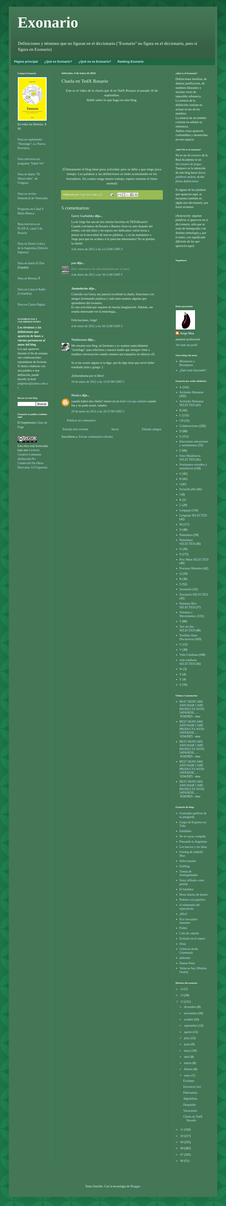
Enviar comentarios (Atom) (96, 436)
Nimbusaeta (79, 339)
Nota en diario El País (31, 263)
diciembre (190, 1007)
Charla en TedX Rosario (193, 1118)
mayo (188, 1050)
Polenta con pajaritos (192, 899)
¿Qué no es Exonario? (95, 61)
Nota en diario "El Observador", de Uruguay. (29, 178)
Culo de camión (189, 933)
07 (182, 1154)
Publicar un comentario (81, 420)
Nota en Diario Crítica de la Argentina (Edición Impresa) (33, 248)
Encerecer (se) (192, 1086)
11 (182, 1129)
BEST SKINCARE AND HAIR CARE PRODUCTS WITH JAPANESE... (191, 707)
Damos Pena (187, 963)
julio (187, 1038)
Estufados (185, 831)
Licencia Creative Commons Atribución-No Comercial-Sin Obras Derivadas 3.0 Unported (32, 458)
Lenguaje (185, 510)
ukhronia (184, 958)
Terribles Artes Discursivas (188, 637)
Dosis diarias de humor (193, 894)
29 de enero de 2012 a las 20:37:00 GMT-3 (97, 411)
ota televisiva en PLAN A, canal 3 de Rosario (30, 228)
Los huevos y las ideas (193, 847)
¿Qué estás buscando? (192, 370)
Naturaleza (186, 535)
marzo (188, 1063)
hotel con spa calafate (133, 401)
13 (182, 995)
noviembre (191, 1013)
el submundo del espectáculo (189, 906)
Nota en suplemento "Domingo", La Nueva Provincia (31, 144)
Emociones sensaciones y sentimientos (193, 443)
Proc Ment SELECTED (193, 559)
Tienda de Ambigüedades (188, 873)
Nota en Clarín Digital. (32, 304)
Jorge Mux (187, 333)
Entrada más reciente (75, 429)
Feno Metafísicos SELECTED (190, 457)
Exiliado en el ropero (192, 938)
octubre (189, 1019)
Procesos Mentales (191, 568)
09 (182, 1142)
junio (187, 1044)
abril (187, 1056)
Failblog (184, 866)
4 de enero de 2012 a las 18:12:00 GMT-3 (97, 326)
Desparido (189, 1104)
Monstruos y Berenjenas (187, 363)
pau (73, 263)
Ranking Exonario (130, 61)
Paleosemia (190, 1092)
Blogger (135, 1186)
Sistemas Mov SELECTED (188, 605)
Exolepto (188, 1080)
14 (182, 989)
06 (182, 1160)
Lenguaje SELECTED (193, 515)
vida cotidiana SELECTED (188, 661)
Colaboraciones (189, 426)
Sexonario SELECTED (193, 594)
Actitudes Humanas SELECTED (191, 403)
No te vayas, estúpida (192, 836)
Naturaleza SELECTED (187, 541)
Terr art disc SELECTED (187, 628)
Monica (76, 395)
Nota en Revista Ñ (29, 278)
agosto (188, 1032)
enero (188, 1075)
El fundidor (186, 889)
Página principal (26, 61)
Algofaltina (190, 1098)
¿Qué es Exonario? (58, 61)
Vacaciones (190, 1110)
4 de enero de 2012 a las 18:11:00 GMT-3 (96, 274)
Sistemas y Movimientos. (188, 614)
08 (182, 1148)
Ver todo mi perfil (186, 345)
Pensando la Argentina (193, 841)
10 (182, 1136)
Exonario (48, 22)
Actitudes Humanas (191, 392)
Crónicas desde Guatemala (188, 950)
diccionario (194, 155)
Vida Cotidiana (188, 654)
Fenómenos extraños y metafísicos (193, 466)
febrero (189, 1069)
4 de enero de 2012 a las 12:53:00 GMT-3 (97, 249)
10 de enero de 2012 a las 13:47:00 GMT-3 (97, 381)
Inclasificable (187, 489)
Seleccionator (187, 861)
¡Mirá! (183, 914)
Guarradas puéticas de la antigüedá (193, 815)
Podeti (183, 928)
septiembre (191, 1025)
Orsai (182, 943)
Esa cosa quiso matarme (188, 921)
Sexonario (185, 589)
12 (182, 1001)
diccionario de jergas (188, 164)
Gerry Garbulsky (82, 216)
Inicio (115, 429)
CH (181, 420)
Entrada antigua (151, 429)
